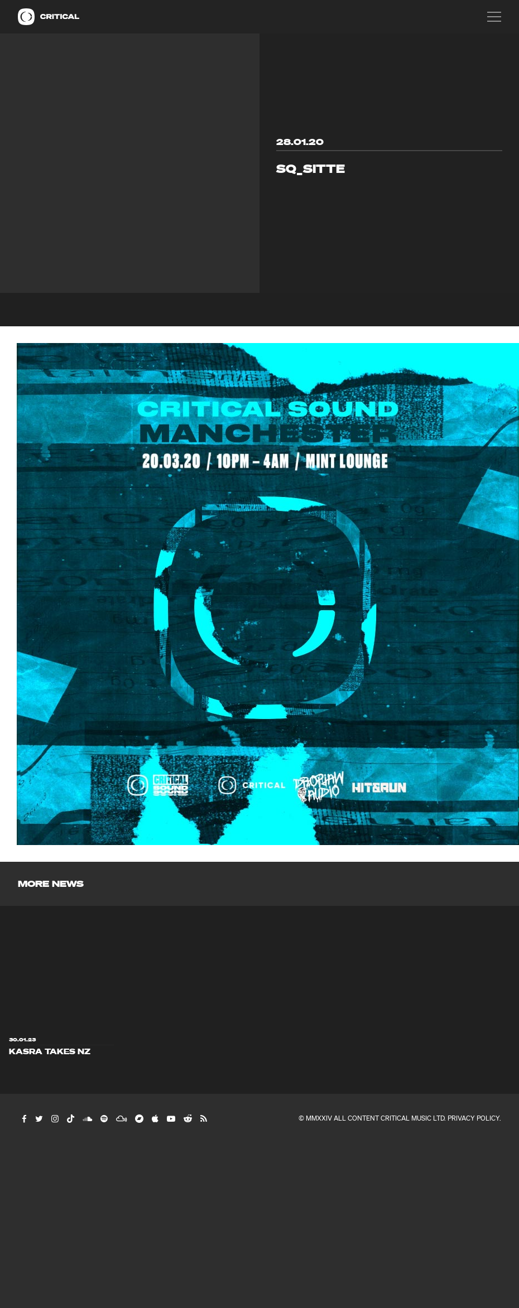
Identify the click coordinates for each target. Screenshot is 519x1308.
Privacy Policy (473, 1118)
